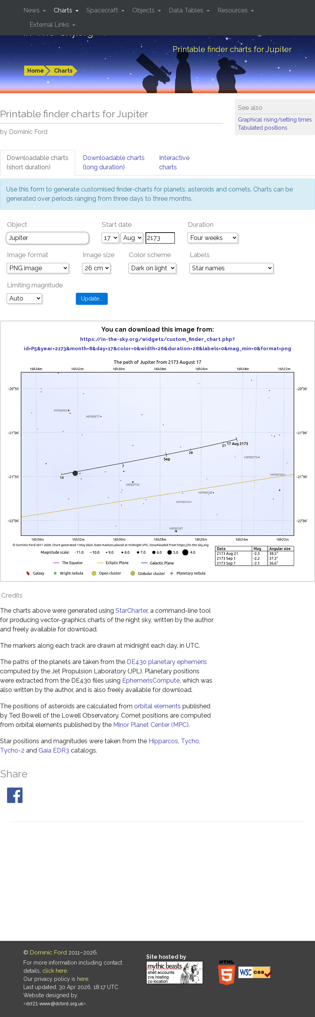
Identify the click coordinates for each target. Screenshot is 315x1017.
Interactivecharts (174, 162)
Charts (63, 71)
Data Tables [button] (187, 10)
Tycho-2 (12, 750)
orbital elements (157, 706)
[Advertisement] (157, 882)
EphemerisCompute (151, 680)
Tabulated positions (262, 128)
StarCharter (131, 610)
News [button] (32, 10)
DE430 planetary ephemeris (167, 662)
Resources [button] (233, 10)
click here (54, 971)
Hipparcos (163, 741)
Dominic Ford (48, 952)
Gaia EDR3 (53, 750)
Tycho (190, 741)
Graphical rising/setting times (275, 119)
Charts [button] (64, 10)
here (82, 979)
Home (35, 71)
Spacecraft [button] (103, 10)
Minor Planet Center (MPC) (151, 724)
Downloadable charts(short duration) (37, 162)
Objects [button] (144, 10)
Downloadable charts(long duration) (114, 162)
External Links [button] (50, 24)
